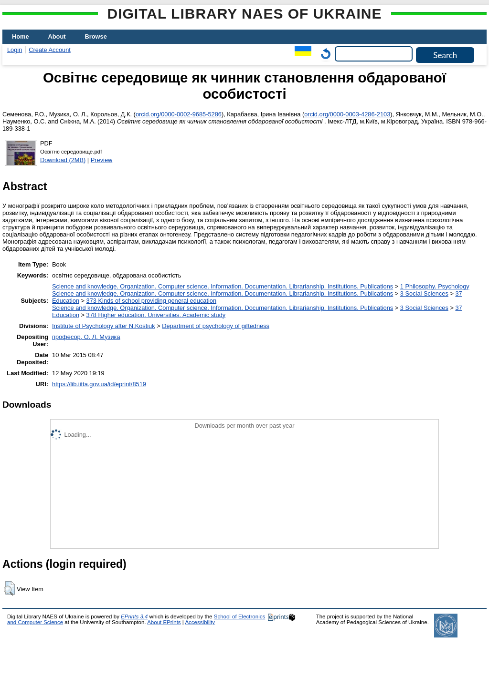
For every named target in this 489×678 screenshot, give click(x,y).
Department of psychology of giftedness (215, 325)
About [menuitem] (57, 36)
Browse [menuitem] (96, 36)
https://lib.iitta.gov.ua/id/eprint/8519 (99, 384)
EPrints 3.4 (134, 616)
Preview (102, 160)
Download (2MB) (62, 160)
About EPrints (164, 622)
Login (14, 49)
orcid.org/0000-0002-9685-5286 (179, 114)
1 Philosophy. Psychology (434, 286)
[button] (9, 588)
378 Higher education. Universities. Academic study (156, 314)
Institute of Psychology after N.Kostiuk (103, 325)
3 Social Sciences (424, 293)
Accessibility (200, 622)
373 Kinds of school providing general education (151, 300)
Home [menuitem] (20, 36)
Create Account (50, 49)
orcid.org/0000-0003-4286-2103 (347, 114)
